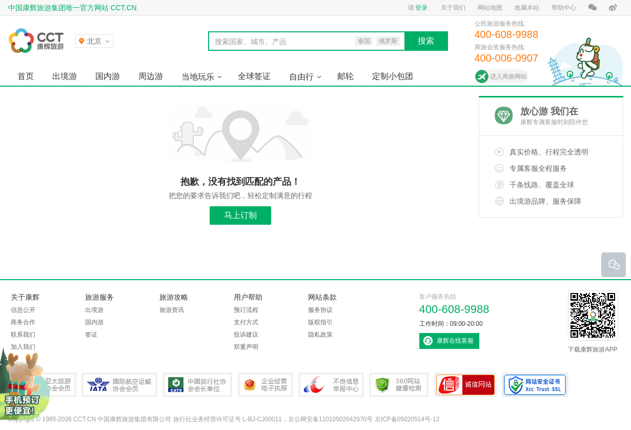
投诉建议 (246, 334)
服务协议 (320, 310)
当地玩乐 (197, 76)
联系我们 (23, 334)
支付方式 (246, 322)
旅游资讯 (171, 310)
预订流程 (246, 310)
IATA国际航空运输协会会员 (119, 385)
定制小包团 (392, 76)
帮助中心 (564, 7)
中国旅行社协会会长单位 (197, 385)
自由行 (301, 76)
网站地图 (490, 7)
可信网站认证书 (465, 385)
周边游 (150, 76)
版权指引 (320, 322)
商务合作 (23, 322)
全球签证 (254, 76)
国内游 (107, 76)
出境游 (64, 76)
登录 (421, 7)
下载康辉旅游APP (593, 321)
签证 (91, 334)
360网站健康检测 (399, 385)
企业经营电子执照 (265, 385)
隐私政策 (320, 334)
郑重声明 (246, 346)
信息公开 (23, 310)
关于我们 (453, 7)
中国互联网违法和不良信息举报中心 (331, 385)
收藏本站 (527, 7)
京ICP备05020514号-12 (407, 419)
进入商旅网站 (508, 76)
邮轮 (345, 76)
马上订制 (240, 215)
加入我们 (23, 346)
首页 (25, 76)
